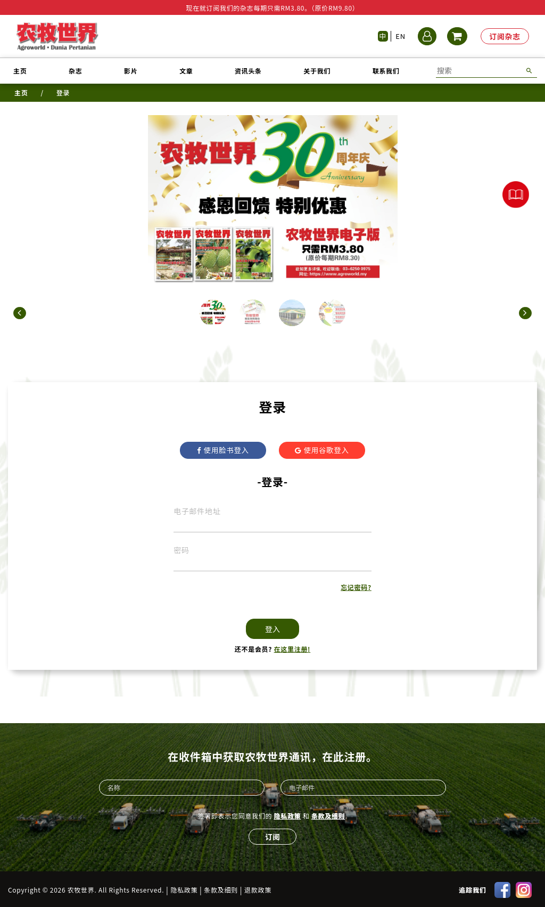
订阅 (272, 834)
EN (400, 36)
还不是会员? (272, 649)
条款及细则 (328, 813)
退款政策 (257, 888)
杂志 (75, 70)
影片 (130, 70)
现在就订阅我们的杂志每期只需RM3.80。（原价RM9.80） (272, 7)
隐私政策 (287, 813)
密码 (181, 550)
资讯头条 (248, 70)
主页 (20, 70)
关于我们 (317, 70)
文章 (186, 70)
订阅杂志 (505, 36)
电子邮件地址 (197, 511)
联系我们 (386, 70)
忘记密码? (356, 587)
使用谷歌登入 (322, 450)
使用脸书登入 (223, 450)
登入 (272, 628)
